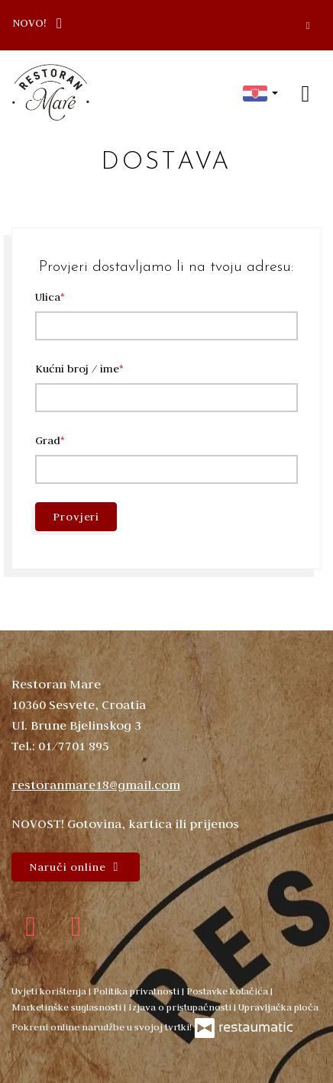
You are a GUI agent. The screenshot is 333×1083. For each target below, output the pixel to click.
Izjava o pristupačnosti (181, 1007)
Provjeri (76, 517)
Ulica (47, 297)
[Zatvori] (308, 25)
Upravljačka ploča (278, 1007)
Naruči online (75, 867)
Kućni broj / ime (77, 369)
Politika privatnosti (137, 991)
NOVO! (41, 22)
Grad (47, 440)
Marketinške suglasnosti (67, 1007)
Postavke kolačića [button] (228, 991)
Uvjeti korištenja (50, 991)
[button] (260, 92)
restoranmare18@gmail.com (95, 784)
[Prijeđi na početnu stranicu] (50, 92)
